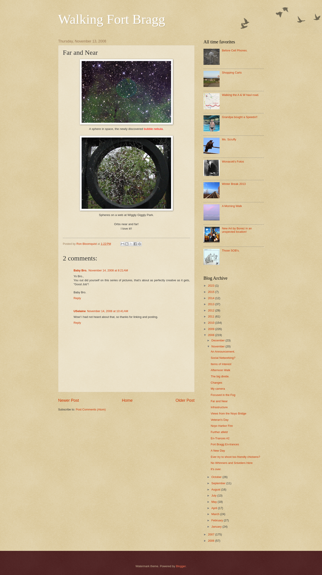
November (218, 346)
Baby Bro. (80, 270)
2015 (211, 292)
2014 (211, 298)
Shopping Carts (232, 72)
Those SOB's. (230, 250)
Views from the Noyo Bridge (228, 413)
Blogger (181, 566)
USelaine (80, 311)
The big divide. (220, 376)
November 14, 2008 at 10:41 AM (107, 311)
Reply (77, 298)
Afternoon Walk (220, 370)
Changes (216, 382)
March (215, 514)
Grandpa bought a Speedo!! (239, 117)
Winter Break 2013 (234, 184)
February (217, 520)
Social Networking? (223, 357)
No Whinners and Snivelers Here (232, 463)
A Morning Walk (232, 206)
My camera (218, 388)
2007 (211, 534)
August (216, 489)
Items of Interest (221, 364)
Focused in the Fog (223, 395)
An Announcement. (223, 351)
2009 (211, 329)
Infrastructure (219, 407)
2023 (211, 285)
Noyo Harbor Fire (222, 425)
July (214, 495)
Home (127, 400)
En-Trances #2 (220, 438)
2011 (211, 316)
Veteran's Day (220, 419)
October (216, 477)
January (216, 526)
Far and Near (219, 401)
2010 (211, 322)
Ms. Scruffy (229, 139)
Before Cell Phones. (235, 50)
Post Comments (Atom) (91, 409)
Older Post (185, 400)
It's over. (216, 469)
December (218, 340)
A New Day (218, 450)
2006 (211, 540)
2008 (211, 335)
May (214, 501)
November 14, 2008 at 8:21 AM (108, 270)
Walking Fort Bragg (111, 19)
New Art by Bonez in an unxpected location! (237, 230)
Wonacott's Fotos (233, 161)
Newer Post (68, 400)
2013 (211, 304)
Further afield (219, 432)
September (218, 483)
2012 (211, 310)
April (214, 508)
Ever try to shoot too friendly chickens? (235, 457)
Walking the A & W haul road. (240, 95)
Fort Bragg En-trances (225, 444)
